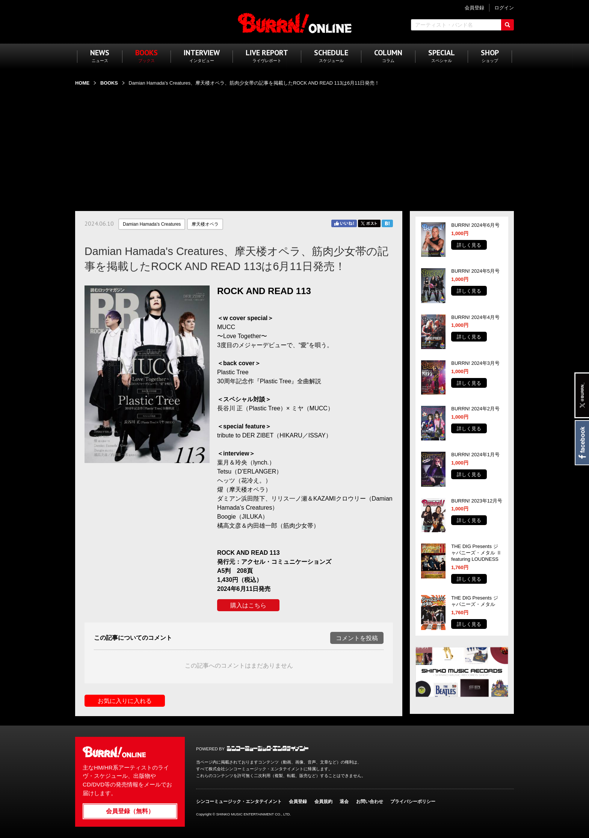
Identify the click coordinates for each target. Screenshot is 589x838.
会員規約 (323, 801)
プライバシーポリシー (412, 801)
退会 (344, 801)
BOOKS (109, 83)
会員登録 (298, 801)
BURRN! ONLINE (294, 22)
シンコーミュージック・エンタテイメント (267, 748)
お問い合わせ (369, 801)
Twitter (369, 223)
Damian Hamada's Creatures (152, 224)
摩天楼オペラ (205, 224)
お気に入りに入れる (125, 701)
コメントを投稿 (357, 638)
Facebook (581, 443)
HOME (82, 83)
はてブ (387, 223)
